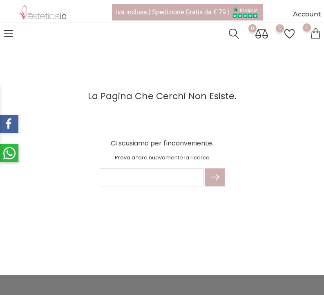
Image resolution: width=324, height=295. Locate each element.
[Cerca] (152, 177)
